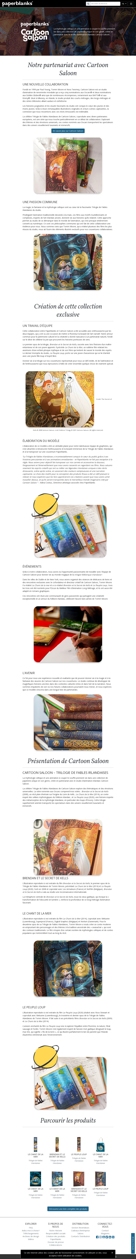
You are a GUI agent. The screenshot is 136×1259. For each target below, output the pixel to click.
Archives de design (31, 1236)
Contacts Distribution (80, 1236)
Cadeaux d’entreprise (80, 1230)
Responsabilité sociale (56, 1233)
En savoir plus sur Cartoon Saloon (68, 131)
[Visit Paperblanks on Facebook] (97, 1237)
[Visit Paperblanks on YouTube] (104, 1237)
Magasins (105, 1233)
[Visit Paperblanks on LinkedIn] (110, 1237)
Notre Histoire (55, 1230)
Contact (105, 1230)
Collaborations (55, 1245)
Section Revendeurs (80, 1227)
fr (123, 3)
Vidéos (31, 1239)
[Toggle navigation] (131, 4)
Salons (80, 1233)
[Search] (105, 4)
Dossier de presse (56, 1242)
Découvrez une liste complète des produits (68, 1209)
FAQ (31, 1227)
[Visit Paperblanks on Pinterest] (113, 1237)
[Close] (112, 1253)
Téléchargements (31, 1233)
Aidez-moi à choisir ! (31, 1230)
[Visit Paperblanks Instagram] (100, 1237)
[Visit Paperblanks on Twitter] (107, 1237)
